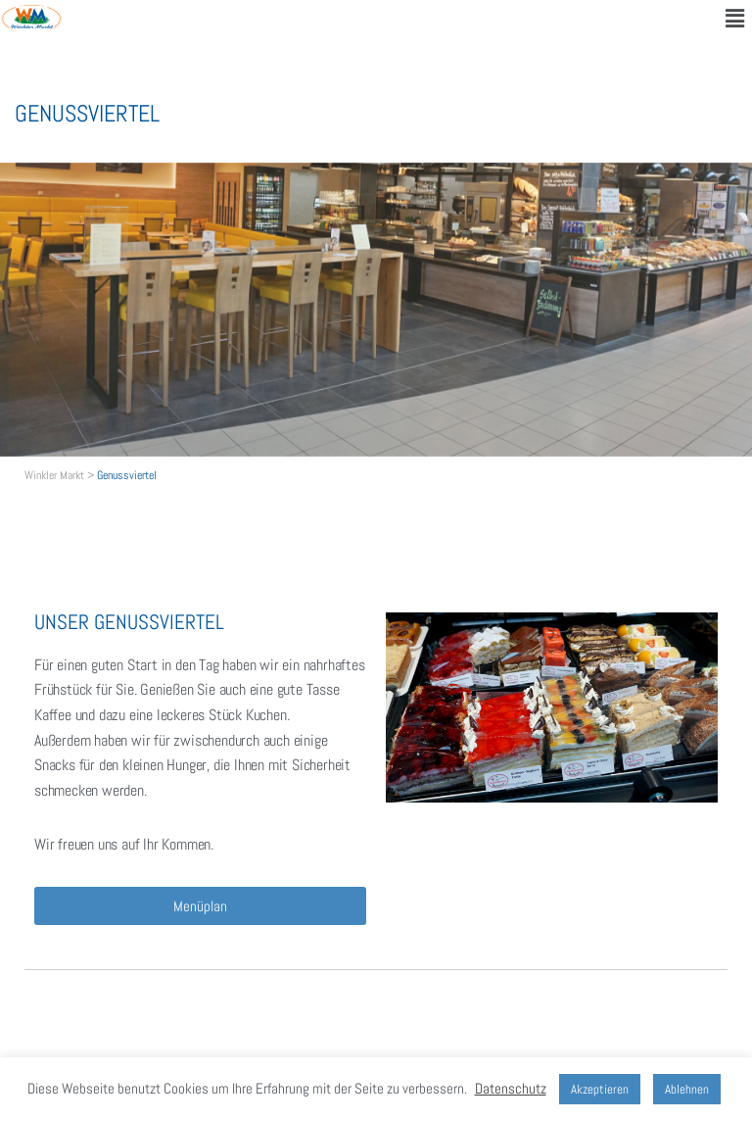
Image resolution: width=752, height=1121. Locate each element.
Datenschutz (510, 1088)
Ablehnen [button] (687, 1089)
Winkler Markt (54, 475)
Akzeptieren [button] (600, 1089)
